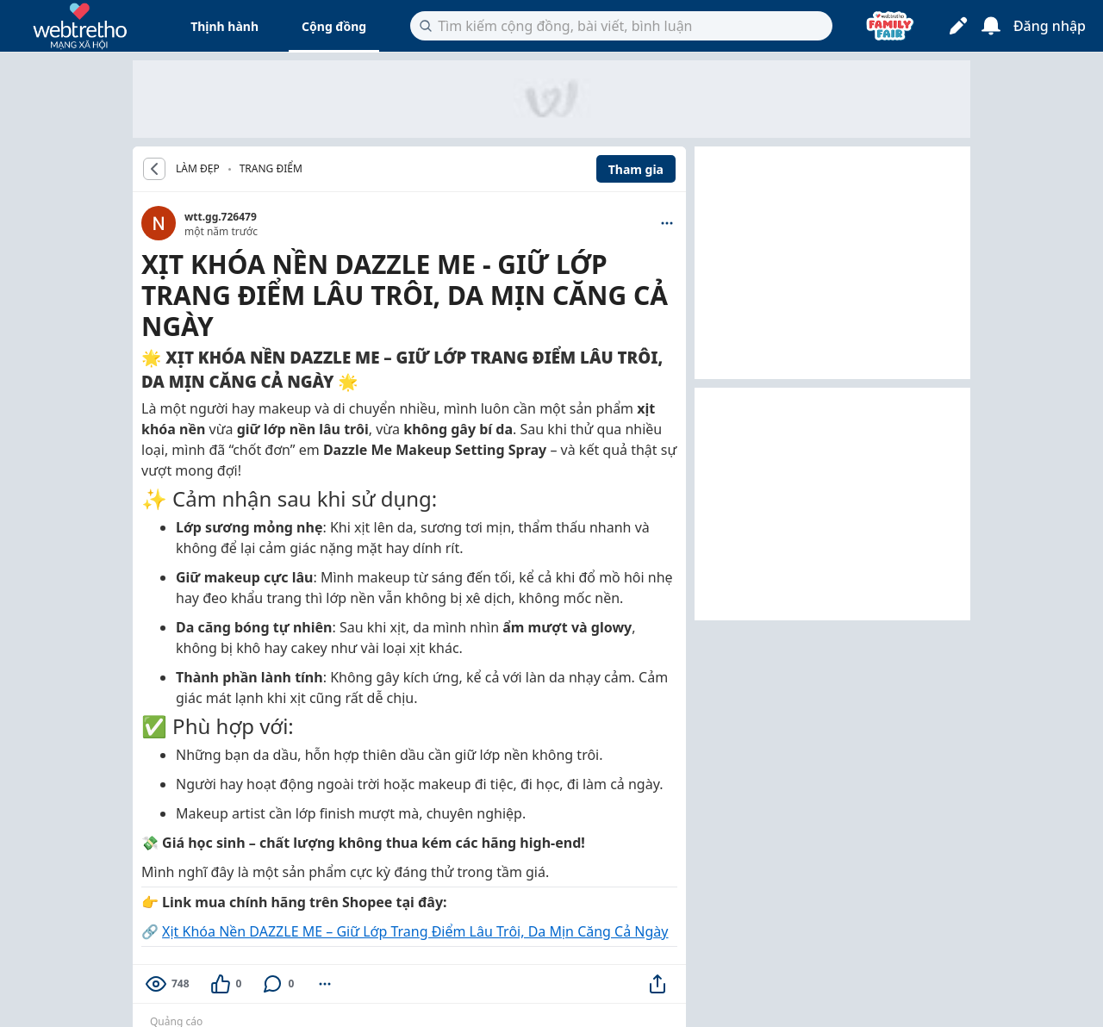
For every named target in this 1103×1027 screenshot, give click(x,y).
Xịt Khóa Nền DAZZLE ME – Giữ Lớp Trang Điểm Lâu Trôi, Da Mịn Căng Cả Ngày (415, 931)
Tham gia (636, 169)
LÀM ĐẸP (198, 169)
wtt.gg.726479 (220, 216)
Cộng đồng (334, 26)
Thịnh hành (224, 26)
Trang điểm (271, 168)
